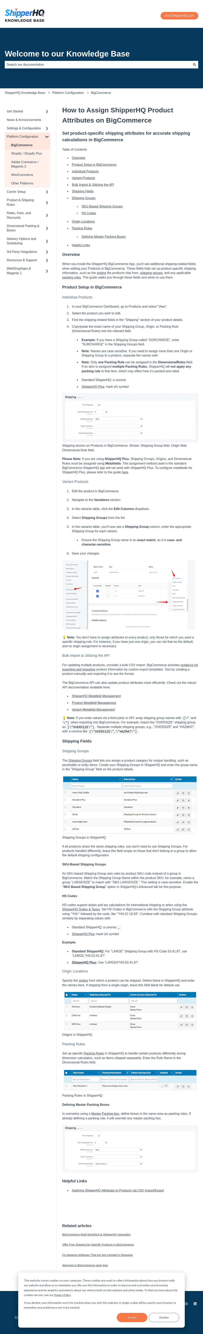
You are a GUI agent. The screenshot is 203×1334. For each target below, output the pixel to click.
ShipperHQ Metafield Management (96, 696)
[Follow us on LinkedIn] (195, 1304)
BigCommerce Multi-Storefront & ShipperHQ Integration (96, 1234)
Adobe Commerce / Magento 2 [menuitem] (24, 164)
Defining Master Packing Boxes (104, 236)
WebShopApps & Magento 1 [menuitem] (19, 271)
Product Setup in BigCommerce (94, 164)
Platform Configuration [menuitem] (22, 136)
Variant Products (83, 178)
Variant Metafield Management (93, 709)
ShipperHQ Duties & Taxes (81, 909)
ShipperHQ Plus (93, 386)
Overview (78, 158)
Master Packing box (105, 1113)
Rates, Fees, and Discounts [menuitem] (19, 215)
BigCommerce (101, 93)
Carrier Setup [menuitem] (16, 191)
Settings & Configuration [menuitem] (24, 128)
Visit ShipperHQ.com (179, 15)
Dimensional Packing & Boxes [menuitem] (23, 228)
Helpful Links (81, 245)
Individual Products (85, 171)
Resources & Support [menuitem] (22, 260)
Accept (132, 1317)
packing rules (71, 277)
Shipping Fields (83, 191)
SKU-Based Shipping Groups (102, 206)
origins (101, 273)
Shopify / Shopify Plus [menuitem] (26, 153)
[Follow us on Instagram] (186, 1304)
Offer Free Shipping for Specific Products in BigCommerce (98, 1244)
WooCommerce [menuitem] (22, 174)
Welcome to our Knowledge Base (67, 53)
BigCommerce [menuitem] (22, 145)
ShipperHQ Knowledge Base (25, 93)
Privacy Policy (62, 1295)
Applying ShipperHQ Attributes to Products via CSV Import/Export (118, 1190)
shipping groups (151, 273)
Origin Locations (83, 221)
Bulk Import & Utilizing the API (93, 184)
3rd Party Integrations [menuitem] (22, 251)
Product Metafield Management (94, 703)
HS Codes (89, 213)
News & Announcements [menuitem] (24, 120)
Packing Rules (82, 228)
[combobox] (98, 64)
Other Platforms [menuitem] (22, 183)
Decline (164, 1317)
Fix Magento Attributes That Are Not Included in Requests (97, 1255)
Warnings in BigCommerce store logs (85, 1265)
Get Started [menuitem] (15, 111)
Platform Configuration (68, 93)
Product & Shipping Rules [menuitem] (20, 202)
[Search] (194, 64)
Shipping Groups (84, 198)
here (125, 472)
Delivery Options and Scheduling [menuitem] (21, 241)
